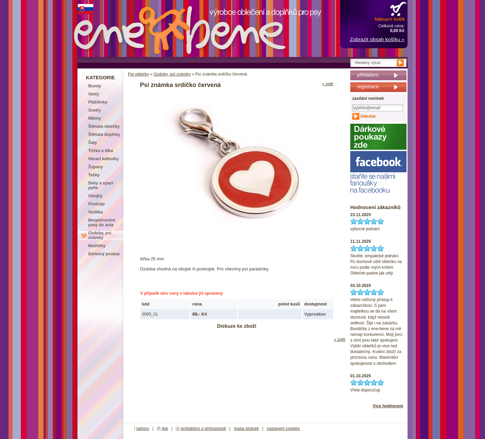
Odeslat (368, 116)
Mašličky (96, 245)
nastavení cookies (283, 428)
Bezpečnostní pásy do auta (101, 222)
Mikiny (94, 118)
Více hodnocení (388, 406)
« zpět (327, 84)
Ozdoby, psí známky (172, 74)
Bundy (94, 86)
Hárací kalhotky (103, 158)
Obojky (95, 196)
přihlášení (368, 75)
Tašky (94, 175)
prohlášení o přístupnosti (203, 428)
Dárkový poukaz (104, 254)
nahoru (142, 428)
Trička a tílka (100, 150)
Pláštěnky (97, 102)
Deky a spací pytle (100, 185)
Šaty (92, 142)
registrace (368, 86)
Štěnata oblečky (104, 126)
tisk (165, 428)
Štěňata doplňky (104, 134)
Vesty (93, 94)
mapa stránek (246, 428)
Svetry (94, 110)
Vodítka (95, 212)
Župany (95, 167)
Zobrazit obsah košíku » (377, 39)
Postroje (96, 204)
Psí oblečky (138, 74)
